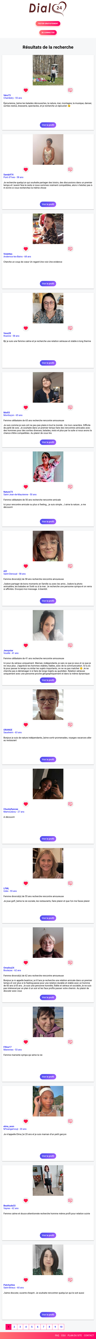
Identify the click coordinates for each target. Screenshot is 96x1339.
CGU (63, 1335)
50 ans (33, 494)
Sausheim (8, 732)
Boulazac (8, 970)
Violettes (7, 254)
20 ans (23, 1129)
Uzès (5, 891)
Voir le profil (48, 125)
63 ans (18, 732)
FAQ (57, 1335)
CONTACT (89, 1335)
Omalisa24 (8, 967)
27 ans (21, 811)
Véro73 (7, 95)
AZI (5, 571)
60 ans (20, 1287)
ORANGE (7, 729)
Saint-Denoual (10, 574)
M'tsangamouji (10, 1129)
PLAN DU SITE (75, 1335)
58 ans (20, 177)
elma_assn (8, 1126)
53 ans (18, 1049)
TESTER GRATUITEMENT (48, 23)
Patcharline (9, 1285)
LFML (6, 888)
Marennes (8, 1049)
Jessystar (8, 650)
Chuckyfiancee (10, 809)
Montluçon (8, 415)
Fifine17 (7, 1047)
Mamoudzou (9, 811)
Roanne (7, 336)
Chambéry (8, 98)
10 (61, 1327)
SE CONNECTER (48, 32)
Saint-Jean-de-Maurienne (15, 494)
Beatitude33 (9, 1205)
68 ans (27, 256)
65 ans (19, 415)
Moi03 (6, 412)
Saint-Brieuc (9, 1287)
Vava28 (7, 333)
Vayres (6, 1208)
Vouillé (6, 653)
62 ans (17, 970)
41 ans (15, 653)
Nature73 (8, 492)
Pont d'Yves (9, 177)
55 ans (18, 98)
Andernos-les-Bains (13, 256)
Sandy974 (8, 174)
